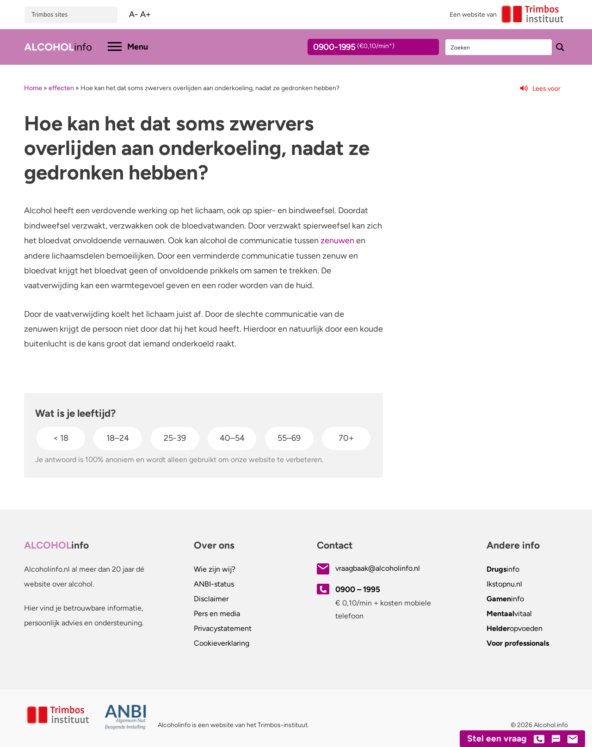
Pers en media (217, 613)
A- (133, 14)
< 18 (60, 438)
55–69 (289, 438)
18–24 (117, 438)
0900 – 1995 (357, 589)
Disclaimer (211, 598)
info (503, 569)
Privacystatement (223, 628)
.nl (504, 584)
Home (33, 88)
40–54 (232, 438)
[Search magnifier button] (560, 47)
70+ (346, 438)
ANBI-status (214, 584)
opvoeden (515, 628)
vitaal (509, 613)
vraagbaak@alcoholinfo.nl (377, 568)
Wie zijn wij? (214, 569)
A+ (145, 14)
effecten (61, 88)
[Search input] (499, 47)
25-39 (175, 438)
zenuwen (337, 240)
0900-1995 (365, 48)
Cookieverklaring (221, 643)
